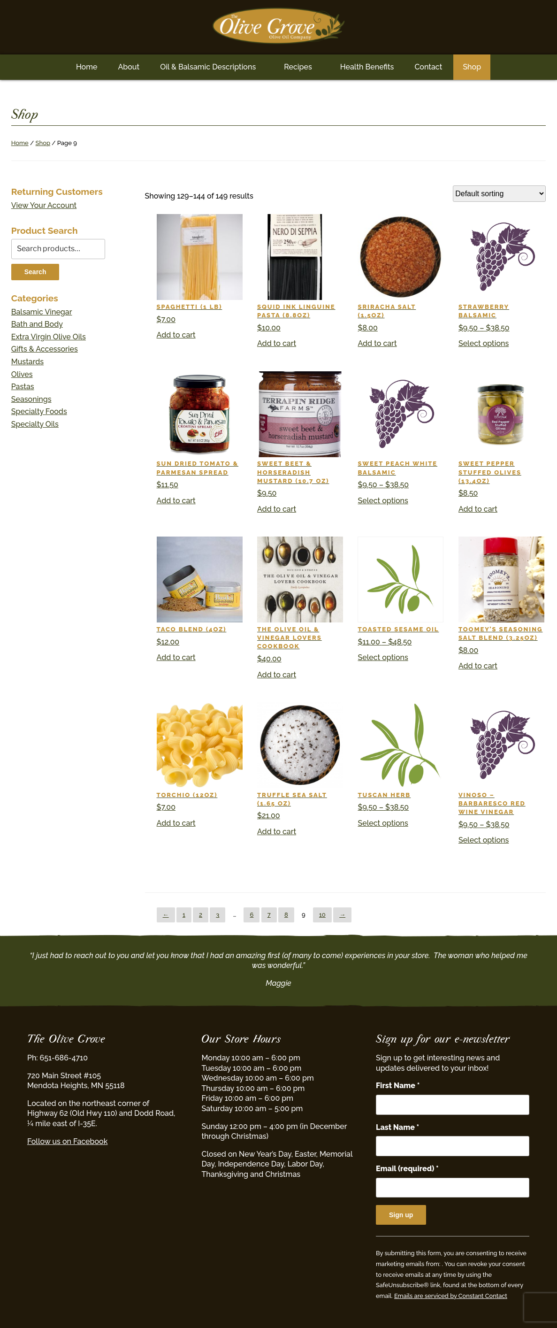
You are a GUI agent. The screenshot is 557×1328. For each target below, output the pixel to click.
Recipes (298, 66)
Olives (22, 374)
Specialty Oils (35, 424)
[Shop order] (499, 193)
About (128, 66)
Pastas (22, 386)
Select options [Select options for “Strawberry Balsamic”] (483, 343)
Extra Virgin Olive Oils (48, 336)
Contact (428, 66)
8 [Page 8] (286, 914)
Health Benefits (367, 66)
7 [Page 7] (269, 914)
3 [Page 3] (217, 914)
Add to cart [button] (176, 334)
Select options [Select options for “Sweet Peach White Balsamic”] (383, 500)
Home (87, 66)
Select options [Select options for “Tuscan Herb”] (383, 823)
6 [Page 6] (251, 914)
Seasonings (31, 399)
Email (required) (407, 1168)
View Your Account (44, 205)
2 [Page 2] (200, 914)
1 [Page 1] (184, 914)
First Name (398, 1085)
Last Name (397, 1127)
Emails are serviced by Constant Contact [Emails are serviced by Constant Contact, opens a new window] (450, 1295)
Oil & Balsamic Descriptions (208, 66)
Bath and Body (37, 324)
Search (35, 272)
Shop (472, 66)
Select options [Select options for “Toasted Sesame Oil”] (383, 657)
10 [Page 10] (322, 914)
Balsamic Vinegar (41, 311)
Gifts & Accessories (44, 349)
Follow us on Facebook (67, 1141)
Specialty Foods (39, 411)
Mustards (27, 361)
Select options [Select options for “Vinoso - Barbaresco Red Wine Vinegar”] (483, 840)
